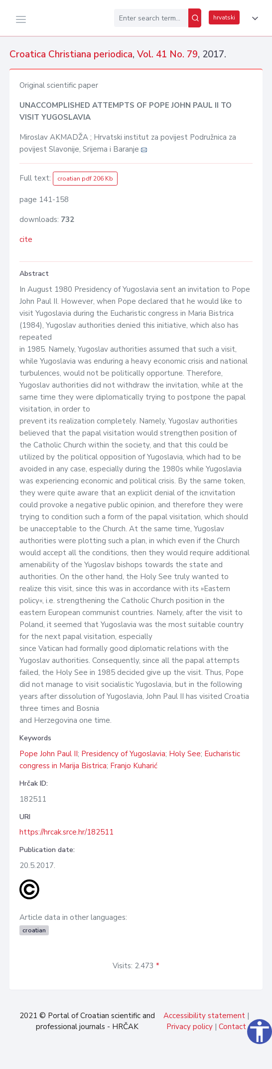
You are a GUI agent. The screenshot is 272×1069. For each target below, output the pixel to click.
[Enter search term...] (151, 17)
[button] (253, 18)
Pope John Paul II (48, 754)
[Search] (194, 17)
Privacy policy (189, 1027)
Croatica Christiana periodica (71, 54)
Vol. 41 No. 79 (167, 54)
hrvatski (224, 17)
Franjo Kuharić (133, 766)
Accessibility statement (204, 1016)
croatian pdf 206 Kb (85, 179)
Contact (232, 1027)
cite (25, 239)
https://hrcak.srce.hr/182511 (66, 832)
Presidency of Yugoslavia (123, 754)
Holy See (185, 754)
